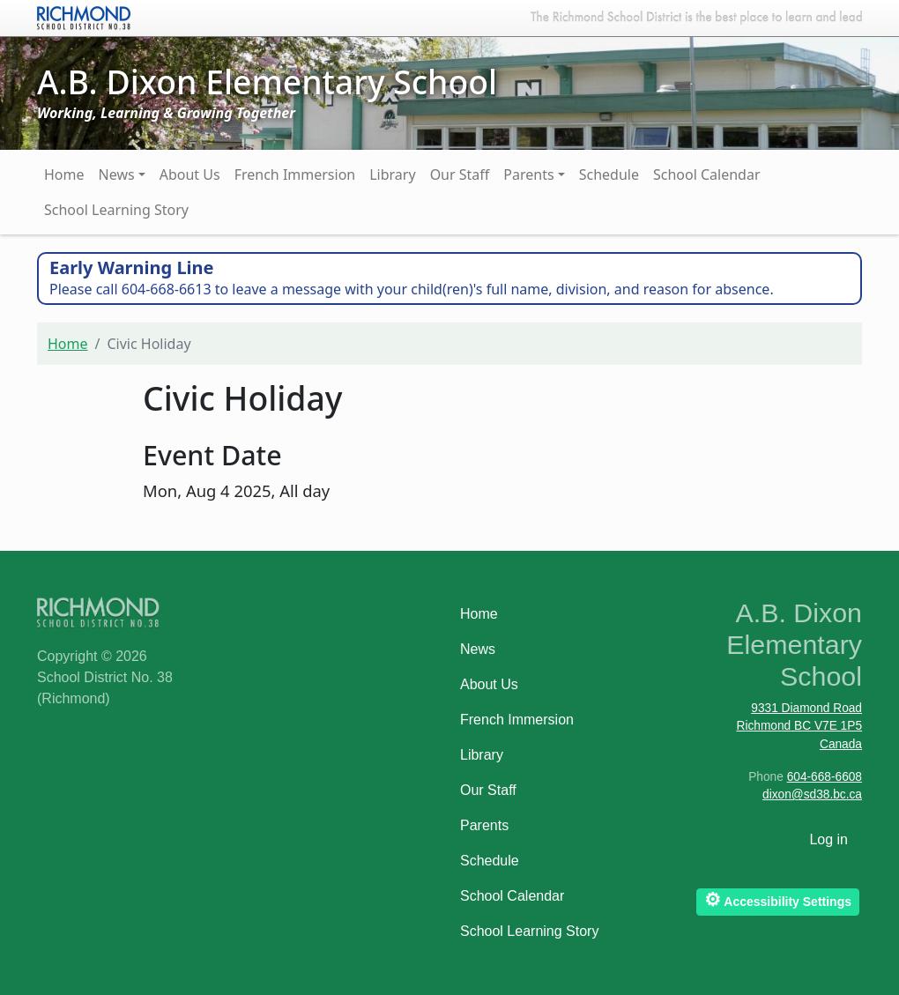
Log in (828, 839)
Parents (528, 174)
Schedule (609, 174)
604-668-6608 (824, 776)
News (117, 174)
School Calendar (707, 174)
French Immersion (295, 174)
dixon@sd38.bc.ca (812, 794)
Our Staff (460, 174)
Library (392, 174)
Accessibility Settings (777, 899)
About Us (190, 174)
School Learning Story (116, 209)
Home (64, 174)
